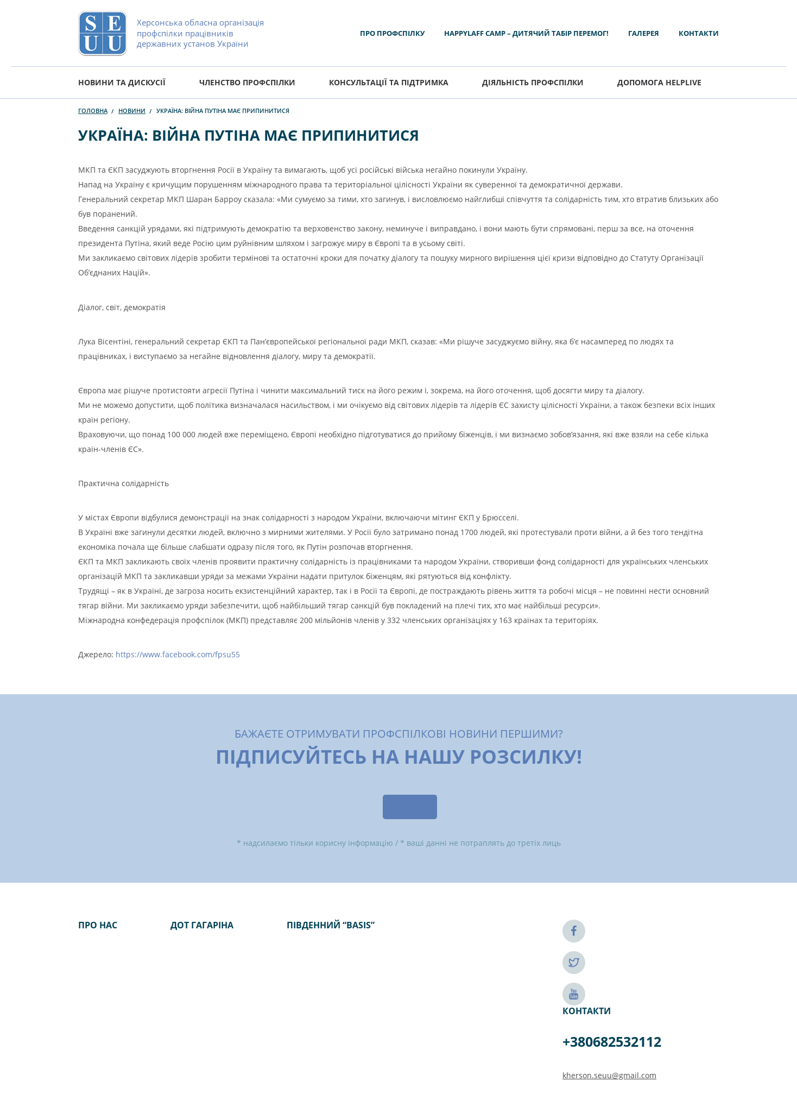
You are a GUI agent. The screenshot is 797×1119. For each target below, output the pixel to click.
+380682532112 (611, 1041)
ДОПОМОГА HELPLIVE (659, 82)
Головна (92, 110)
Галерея (643, 33)
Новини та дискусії (122, 82)
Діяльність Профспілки (533, 82)
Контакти (699, 33)
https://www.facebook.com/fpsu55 (178, 654)
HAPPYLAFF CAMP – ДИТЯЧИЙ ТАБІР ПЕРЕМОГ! (526, 33)
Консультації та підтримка (388, 82)
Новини (132, 110)
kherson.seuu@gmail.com (609, 1075)
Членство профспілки (247, 82)
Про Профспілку (392, 33)
